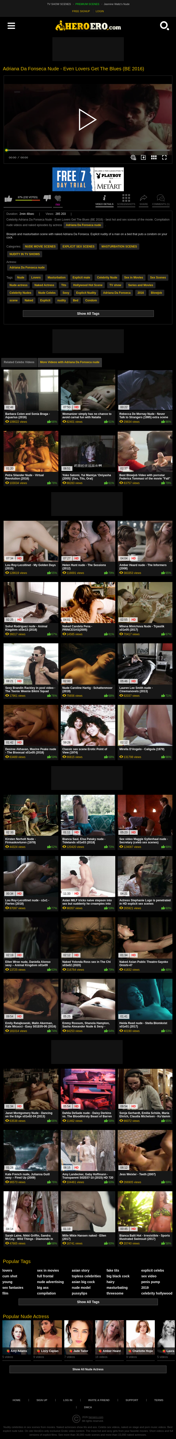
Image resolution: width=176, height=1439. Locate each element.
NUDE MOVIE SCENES (40, 246)
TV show (115, 285)
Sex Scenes (158, 277)
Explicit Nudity (86, 292)
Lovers (35, 277)
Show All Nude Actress (87, 1369)
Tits (63, 285)
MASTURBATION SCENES (119, 246)
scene (14, 300)
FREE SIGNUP (81, 11)
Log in (67, 1400)
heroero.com (96, 1417)
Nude (20, 277)
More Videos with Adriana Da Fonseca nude (70, 362)
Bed (75, 300)
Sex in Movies (133, 277)
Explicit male (81, 277)
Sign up (41, 1400)
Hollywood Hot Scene (87, 285)
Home (16, 1400)
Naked (29, 300)
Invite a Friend (99, 1400)
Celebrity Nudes (20, 292)
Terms (158, 1400)
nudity (61, 300)
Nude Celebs (47, 292)
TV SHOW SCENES (59, 4)
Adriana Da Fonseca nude (83, 225)
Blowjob (156, 292)
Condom (91, 300)
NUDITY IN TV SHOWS (25, 254)
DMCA (88, 1407)
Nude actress (18, 285)
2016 (141, 292)
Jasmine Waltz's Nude (117, 4)
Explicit (45, 300)
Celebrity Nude (107, 277)
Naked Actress (44, 285)
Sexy (66, 292)
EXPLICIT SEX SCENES (79, 246)
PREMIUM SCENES (87, 4)
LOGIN (100, 11)
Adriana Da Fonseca (117, 292)
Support (132, 1400)
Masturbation (56, 277)
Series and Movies (140, 285)
